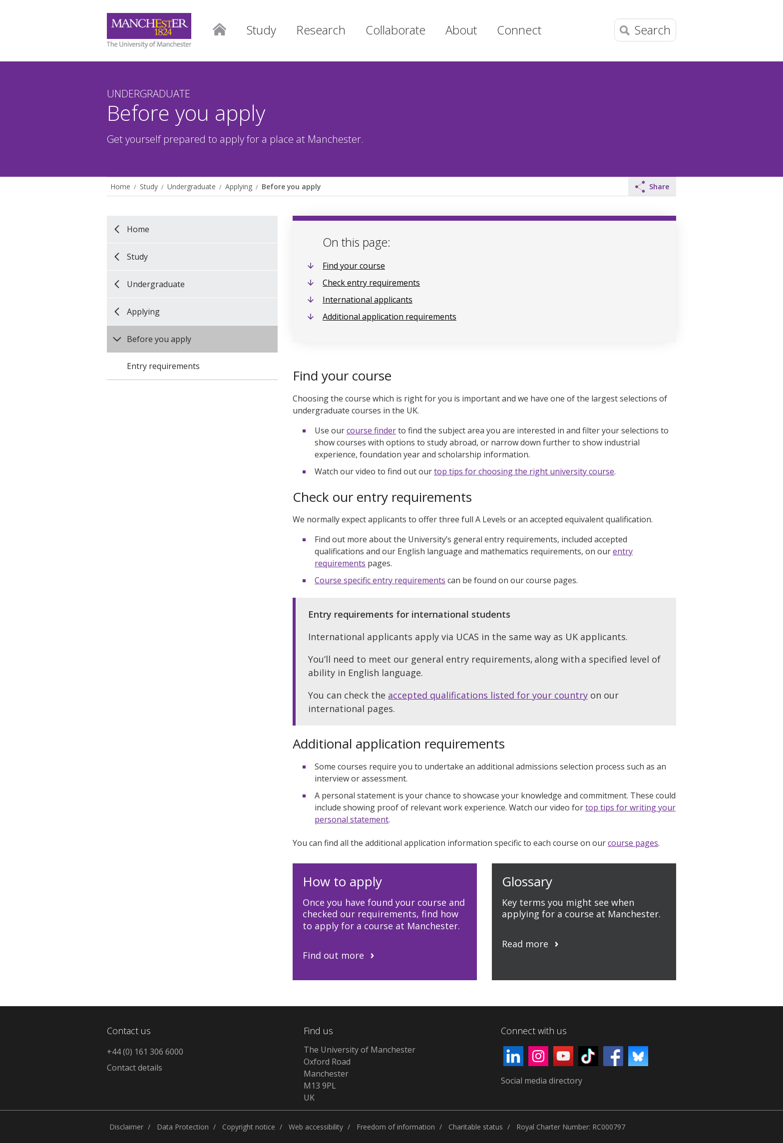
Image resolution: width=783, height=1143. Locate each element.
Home (219, 27)
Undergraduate (191, 186)
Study (149, 186)
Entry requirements (163, 366)
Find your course (354, 265)
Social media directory (541, 1080)
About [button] (461, 29)
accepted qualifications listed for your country (488, 695)
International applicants (367, 299)
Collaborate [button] (395, 29)
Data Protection (183, 1127)
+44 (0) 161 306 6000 (145, 1051)
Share (652, 187)
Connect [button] (519, 29)
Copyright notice (248, 1127)
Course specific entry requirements (380, 580)
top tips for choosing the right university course (524, 471)
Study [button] (261, 29)
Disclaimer (126, 1127)
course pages (633, 842)
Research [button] (321, 29)
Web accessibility (316, 1127)
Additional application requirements (389, 316)
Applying (238, 186)
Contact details (134, 1067)
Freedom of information (396, 1127)
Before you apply (291, 186)
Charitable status (475, 1127)
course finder (371, 430)
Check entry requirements (371, 282)
